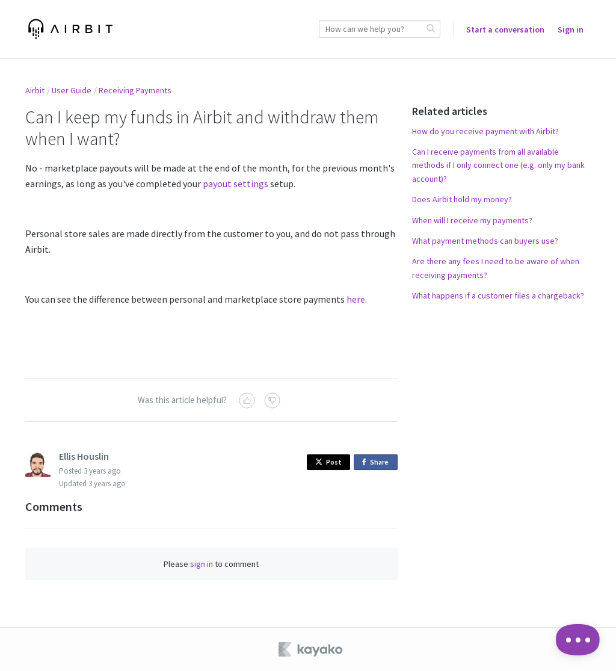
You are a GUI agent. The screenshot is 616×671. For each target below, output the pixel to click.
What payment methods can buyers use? (485, 240)
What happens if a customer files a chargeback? (498, 295)
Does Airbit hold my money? (462, 199)
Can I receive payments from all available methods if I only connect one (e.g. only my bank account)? (498, 165)
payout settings (235, 184)
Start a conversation (505, 29)
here (355, 299)
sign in (201, 563)
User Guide (71, 90)
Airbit (35, 90)
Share (377, 462)
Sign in (571, 29)
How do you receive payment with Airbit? (485, 131)
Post (328, 461)
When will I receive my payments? (472, 220)
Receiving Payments (135, 90)
